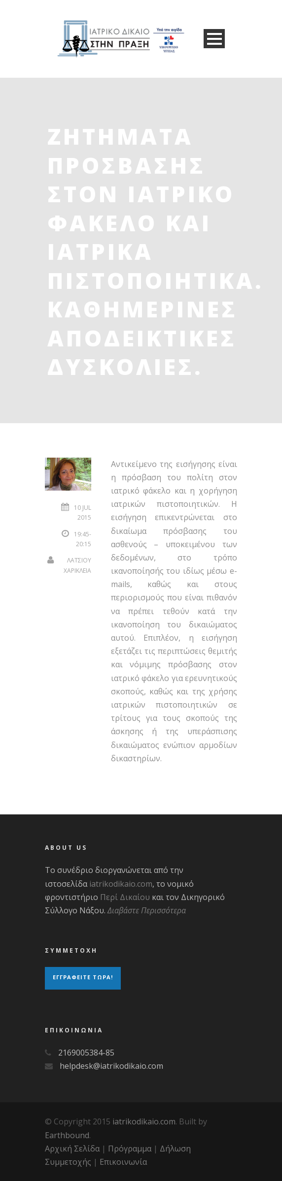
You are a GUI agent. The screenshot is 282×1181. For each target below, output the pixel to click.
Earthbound (67, 1135)
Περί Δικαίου (125, 897)
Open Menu (214, 38)
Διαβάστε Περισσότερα (146, 910)
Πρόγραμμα (129, 1148)
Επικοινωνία (123, 1161)
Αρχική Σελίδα (72, 1148)
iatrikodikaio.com (120, 883)
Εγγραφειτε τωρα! (83, 977)
